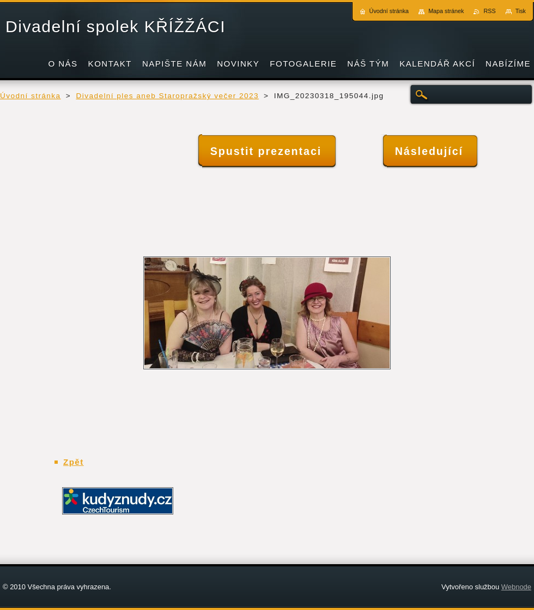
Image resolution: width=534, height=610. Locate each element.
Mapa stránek (446, 11)
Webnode (516, 587)
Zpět (73, 462)
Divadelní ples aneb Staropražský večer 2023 (167, 96)
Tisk (520, 11)
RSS (489, 11)
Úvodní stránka (30, 96)
